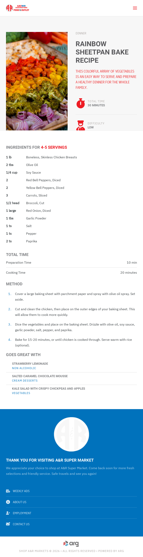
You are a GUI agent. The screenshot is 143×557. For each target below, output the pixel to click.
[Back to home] (17, 8)
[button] (135, 8)
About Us (16, 502)
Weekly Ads (17, 491)
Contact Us (17, 524)
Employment (18, 513)
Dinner (81, 33)
